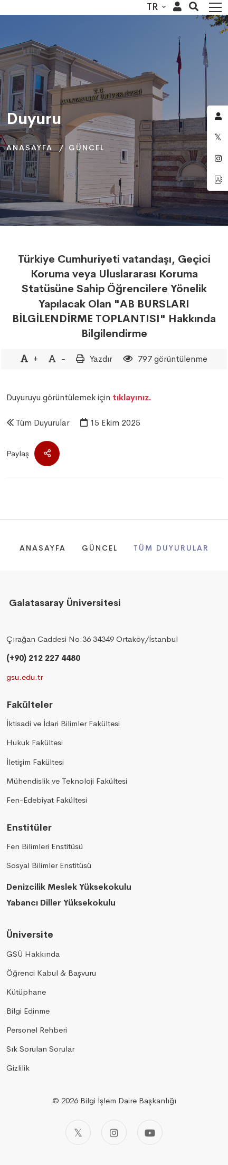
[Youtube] (150, 1132)
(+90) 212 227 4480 (43, 658)
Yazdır (101, 358)
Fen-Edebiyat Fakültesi (46, 800)
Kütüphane (26, 992)
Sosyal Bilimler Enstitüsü (48, 865)
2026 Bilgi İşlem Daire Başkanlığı (118, 1100)
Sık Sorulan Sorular (40, 1049)
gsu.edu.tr (24, 677)
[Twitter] (78, 1132)
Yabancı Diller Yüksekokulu (61, 902)
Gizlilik (18, 1068)
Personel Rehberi (36, 1030)
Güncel (86, 147)
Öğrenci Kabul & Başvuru (51, 973)
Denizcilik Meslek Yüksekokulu (68, 886)
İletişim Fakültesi (35, 762)
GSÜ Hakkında (33, 954)
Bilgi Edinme (28, 1011)
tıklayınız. (131, 397)
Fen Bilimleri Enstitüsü (44, 846)
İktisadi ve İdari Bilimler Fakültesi (63, 723)
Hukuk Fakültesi (34, 742)
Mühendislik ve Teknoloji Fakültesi (66, 781)
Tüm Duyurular (43, 422)
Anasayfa (29, 147)
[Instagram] (114, 1132)
